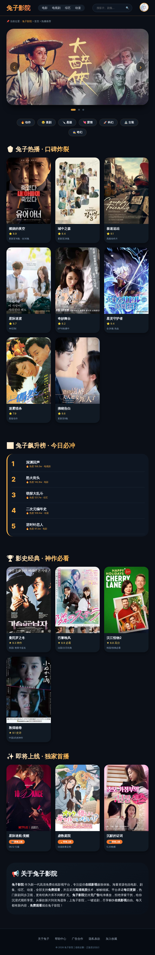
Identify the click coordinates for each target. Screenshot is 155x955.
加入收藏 (111, 938)
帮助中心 (60, 938)
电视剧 (56, 7)
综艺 (68, 7)
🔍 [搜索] (127, 7)
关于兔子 (43, 938)
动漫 (78, 7)
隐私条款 (94, 938)
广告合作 (77, 938)
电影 (45, 7)
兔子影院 (27, 21)
